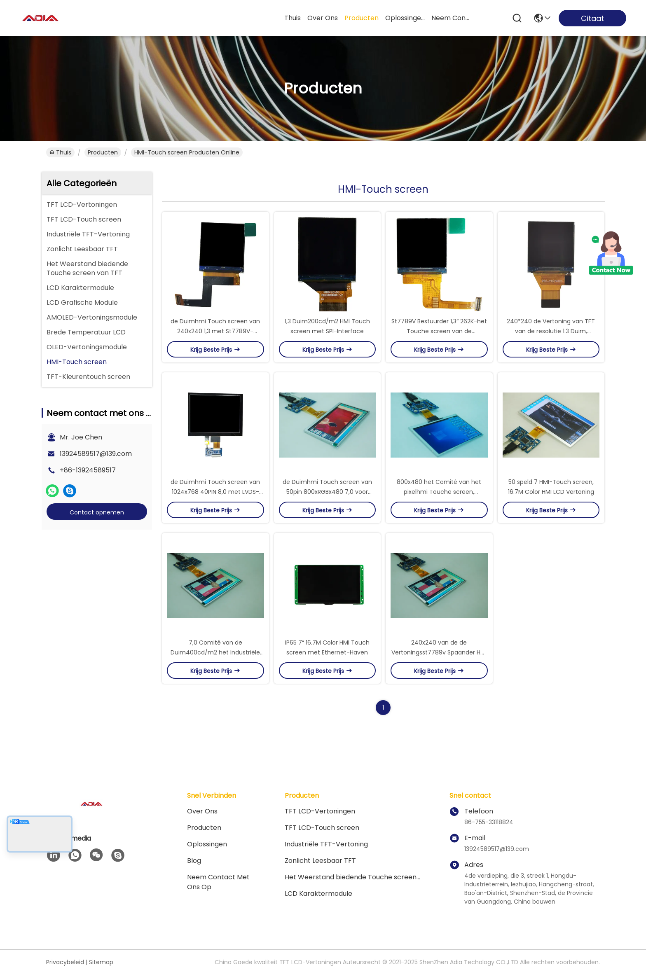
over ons (322, 18)
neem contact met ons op (451, 18)
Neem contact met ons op (218, 882)
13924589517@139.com (96, 453)
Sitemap (101, 962)
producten (361, 18)
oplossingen (405, 18)
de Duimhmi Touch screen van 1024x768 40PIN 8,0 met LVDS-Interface (215, 492)
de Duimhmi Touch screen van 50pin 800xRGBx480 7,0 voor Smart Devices (327, 492)
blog (194, 860)
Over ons (202, 811)
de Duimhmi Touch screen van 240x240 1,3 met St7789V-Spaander (215, 331)
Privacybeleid (65, 962)
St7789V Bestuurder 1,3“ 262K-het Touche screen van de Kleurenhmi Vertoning (439, 331)
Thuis (292, 18)
